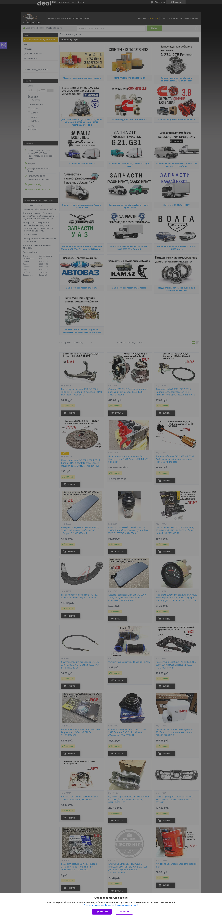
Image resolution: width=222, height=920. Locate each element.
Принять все (102, 912)
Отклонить (124, 912)
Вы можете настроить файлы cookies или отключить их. (110, 905)
